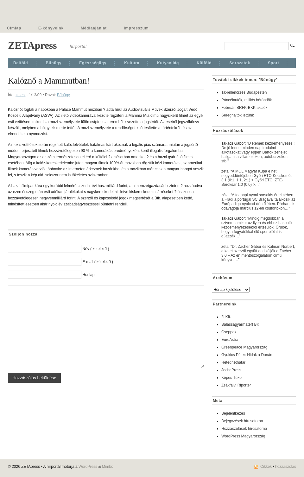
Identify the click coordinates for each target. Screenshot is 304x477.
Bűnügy (54, 63)
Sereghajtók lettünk (237, 115)
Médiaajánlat (94, 28)
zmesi (20, 95)
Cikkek (266, 466)
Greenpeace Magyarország (244, 347)
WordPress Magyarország (243, 436)
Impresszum (136, 28)
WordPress (88, 466)
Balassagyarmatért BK (240, 324)
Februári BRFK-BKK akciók (244, 107)
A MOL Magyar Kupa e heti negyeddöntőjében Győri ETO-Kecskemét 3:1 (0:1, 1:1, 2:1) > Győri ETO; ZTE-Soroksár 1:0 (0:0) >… (256, 178)
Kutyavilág (168, 63)
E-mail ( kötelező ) (97, 262)
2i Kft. (226, 317)
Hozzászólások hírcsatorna (244, 428)
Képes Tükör (232, 377)
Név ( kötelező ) (95, 249)
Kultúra (131, 63)
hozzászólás (285, 466)
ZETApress (32, 45)
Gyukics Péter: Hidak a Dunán (246, 355)
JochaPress (231, 370)
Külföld (204, 63)
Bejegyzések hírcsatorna (242, 421)
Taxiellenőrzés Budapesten (244, 92)
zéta (225, 171)
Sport (273, 63)
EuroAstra (229, 339)
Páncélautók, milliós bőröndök (246, 100)
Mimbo (107, 466)
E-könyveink (51, 28)
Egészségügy (92, 63)
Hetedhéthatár (233, 362)
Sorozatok (239, 63)
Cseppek (228, 332)
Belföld (20, 63)
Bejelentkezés (233, 413)
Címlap (14, 28)
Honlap (88, 275)
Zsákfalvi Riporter (236, 385)
